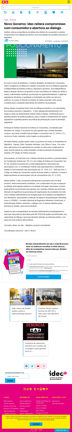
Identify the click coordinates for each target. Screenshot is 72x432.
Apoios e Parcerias (10, 401)
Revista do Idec (25, 401)
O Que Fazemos (9, 399)
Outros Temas (13, 40)
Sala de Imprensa (9, 406)
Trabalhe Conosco (10, 409)
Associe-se (56, 396)
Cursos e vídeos (41, 401)
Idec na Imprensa (25, 396)
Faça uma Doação (58, 399)
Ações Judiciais (41, 411)
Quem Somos (8, 396)
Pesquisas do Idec (42, 408)
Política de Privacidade (47, 419)
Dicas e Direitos (41, 403)
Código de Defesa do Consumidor (43, 397)
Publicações (24, 406)
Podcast (22, 411)
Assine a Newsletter (26, 409)
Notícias (13, 20)
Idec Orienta (40, 406)
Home (6, 20)
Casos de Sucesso (42, 413)
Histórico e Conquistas (11, 404)
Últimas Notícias (25, 399)
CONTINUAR (36, 424)
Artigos (22, 404)
